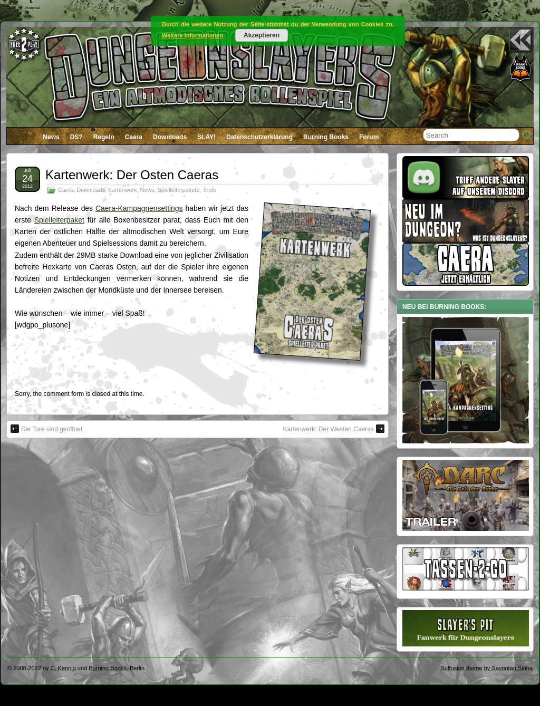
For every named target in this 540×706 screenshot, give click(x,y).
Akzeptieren (261, 35)
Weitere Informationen (192, 35)
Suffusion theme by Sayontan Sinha (486, 668)
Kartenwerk (122, 190)
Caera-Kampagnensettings (138, 208)
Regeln (103, 137)
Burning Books (326, 137)
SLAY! (206, 137)
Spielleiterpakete (178, 190)
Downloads (170, 137)
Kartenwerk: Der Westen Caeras (333, 428)
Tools (209, 190)
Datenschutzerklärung (259, 137)
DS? (76, 137)
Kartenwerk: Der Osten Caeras (131, 175)
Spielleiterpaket (59, 220)
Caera (133, 137)
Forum (369, 137)
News (51, 137)
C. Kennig (63, 668)
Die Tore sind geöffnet (46, 428)
